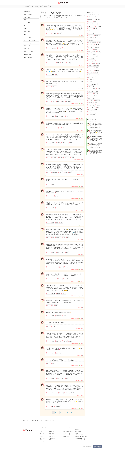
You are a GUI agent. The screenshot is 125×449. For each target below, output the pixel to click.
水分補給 (90, 37)
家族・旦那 (27, 45)
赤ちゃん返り (98, 35)
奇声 (94, 63)
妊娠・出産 (27, 17)
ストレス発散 (91, 61)
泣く (89, 54)
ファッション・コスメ (29, 40)
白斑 (96, 102)
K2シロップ (91, 26)
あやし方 (90, 47)
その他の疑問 (27, 54)
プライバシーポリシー (80, 434)
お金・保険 (27, 22)
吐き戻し (97, 70)
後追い (98, 63)
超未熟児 (90, 70)
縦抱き (98, 107)
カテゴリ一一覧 (66, 434)
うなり (89, 93)
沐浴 (89, 51)
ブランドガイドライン (68, 431)
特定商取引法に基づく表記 (81, 436)
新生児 (95, 28)
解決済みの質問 (28, 14)
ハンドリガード (91, 77)
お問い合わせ (78, 431)
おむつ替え (90, 44)
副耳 (99, 88)
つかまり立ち (91, 58)
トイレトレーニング (92, 23)
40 (71, 412)
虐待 (97, 91)
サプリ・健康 (27, 37)
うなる (95, 95)
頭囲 (89, 98)
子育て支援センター (92, 84)
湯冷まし (90, 72)
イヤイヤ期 (96, 65)
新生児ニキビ (91, 86)
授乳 (95, 21)
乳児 (94, 51)
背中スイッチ (91, 105)
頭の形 (96, 72)
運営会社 (77, 430)
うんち (89, 49)
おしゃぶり (98, 26)
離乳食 (89, 17)
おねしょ (90, 35)
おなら (89, 28)
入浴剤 (89, 74)
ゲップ (95, 49)
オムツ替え (90, 91)
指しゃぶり (97, 37)
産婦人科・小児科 (28, 51)
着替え (89, 21)
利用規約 (77, 433)
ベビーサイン (91, 79)
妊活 (25, 34)
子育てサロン (91, 107)
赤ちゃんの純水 (91, 114)
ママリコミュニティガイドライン (82, 438)
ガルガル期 (96, 74)
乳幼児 (97, 44)
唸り (89, 109)
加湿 (89, 63)
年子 (94, 98)
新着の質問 (27, 11)
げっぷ (89, 95)
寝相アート (90, 68)
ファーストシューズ (92, 56)
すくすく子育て (91, 33)
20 (67, 412)
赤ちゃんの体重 (91, 88)
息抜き (95, 17)
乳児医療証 (98, 19)
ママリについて (66, 430)
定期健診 (90, 102)
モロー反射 (97, 100)
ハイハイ (99, 61)
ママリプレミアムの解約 (80, 439)
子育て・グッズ (28, 20)
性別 (89, 30)
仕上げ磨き (90, 81)
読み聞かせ (90, 19)
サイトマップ (66, 436)
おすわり (96, 93)
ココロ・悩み (27, 43)
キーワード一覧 (66, 433)
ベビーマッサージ (92, 42)
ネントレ (90, 100)
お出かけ (26, 48)
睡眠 (97, 68)
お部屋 (94, 54)
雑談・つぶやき (28, 57)
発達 (100, 42)
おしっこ (97, 47)
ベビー (94, 30)
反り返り (95, 109)
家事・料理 (27, 31)
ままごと (99, 105)
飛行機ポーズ (91, 112)
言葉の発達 (90, 40)
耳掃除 (89, 65)
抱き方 (98, 51)
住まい (26, 25)
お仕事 (26, 28)
